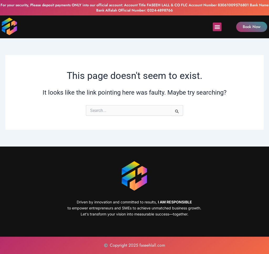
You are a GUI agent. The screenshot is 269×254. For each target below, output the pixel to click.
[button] (217, 27)
